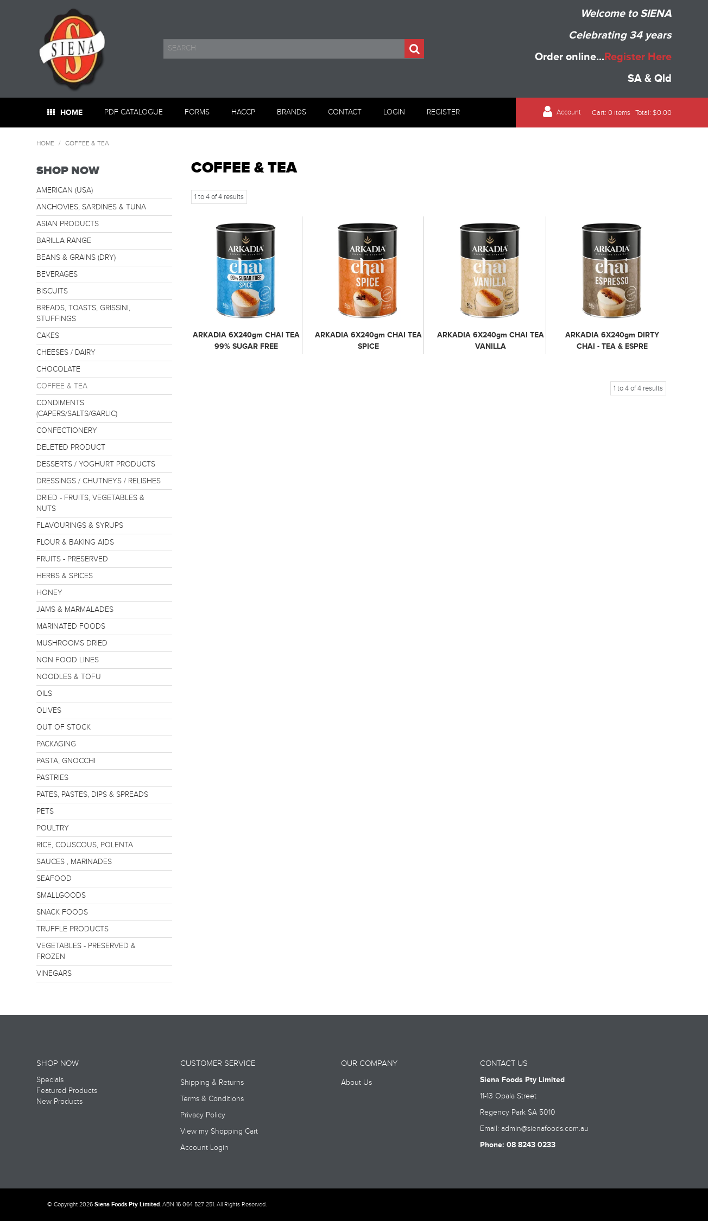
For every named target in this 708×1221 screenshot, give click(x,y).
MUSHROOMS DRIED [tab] (72, 643)
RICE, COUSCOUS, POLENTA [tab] (84, 845)
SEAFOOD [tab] (54, 879)
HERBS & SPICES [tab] (64, 576)
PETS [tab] (45, 811)
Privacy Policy (202, 1115)
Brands (291, 112)
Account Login (204, 1148)
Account (569, 112)
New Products (59, 1101)
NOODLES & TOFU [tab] (68, 677)
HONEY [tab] (49, 593)
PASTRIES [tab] (52, 778)
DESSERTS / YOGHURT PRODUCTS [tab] (95, 464)
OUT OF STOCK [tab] (63, 727)
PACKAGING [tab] (56, 744)
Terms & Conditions (212, 1099)
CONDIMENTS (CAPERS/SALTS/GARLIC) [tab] (76, 408)
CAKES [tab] (47, 336)
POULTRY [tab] (52, 828)
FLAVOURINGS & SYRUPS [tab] (79, 525)
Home (71, 112)
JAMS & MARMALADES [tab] (74, 609)
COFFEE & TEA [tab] (61, 386)
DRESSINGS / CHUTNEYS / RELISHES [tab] (98, 481)
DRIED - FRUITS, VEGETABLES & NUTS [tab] (90, 503)
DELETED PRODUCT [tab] (70, 447)
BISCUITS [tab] (52, 291)
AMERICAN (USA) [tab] (64, 190)
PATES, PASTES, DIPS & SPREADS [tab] (92, 794)
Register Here (638, 56)
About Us (356, 1082)
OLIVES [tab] (48, 710)
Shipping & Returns (212, 1082)
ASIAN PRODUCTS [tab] (67, 224)
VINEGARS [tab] (54, 973)
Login (394, 112)
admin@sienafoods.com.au (545, 1129)
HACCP (243, 112)
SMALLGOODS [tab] (61, 895)
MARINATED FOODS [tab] (70, 626)
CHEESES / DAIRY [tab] (66, 352)
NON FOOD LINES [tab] (67, 660)
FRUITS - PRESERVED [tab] (72, 559)
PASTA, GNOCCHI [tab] (66, 761)
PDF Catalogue (133, 112)
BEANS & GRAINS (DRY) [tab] (76, 257)
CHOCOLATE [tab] (58, 369)
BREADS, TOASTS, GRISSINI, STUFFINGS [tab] (83, 313)
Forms (197, 112)
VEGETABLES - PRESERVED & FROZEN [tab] (86, 951)
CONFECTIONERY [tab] (66, 430)
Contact (345, 112)
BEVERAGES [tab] (57, 274)
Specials (50, 1080)
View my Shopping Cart (219, 1131)
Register (443, 112)
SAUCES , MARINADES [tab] (74, 862)
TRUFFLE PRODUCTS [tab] (72, 929)
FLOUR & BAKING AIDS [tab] (75, 542)
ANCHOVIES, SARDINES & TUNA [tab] (91, 207)
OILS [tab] (44, 694)
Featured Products (66, 1091)
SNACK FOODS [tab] (62, 912)
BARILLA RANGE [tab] (63, 241)
